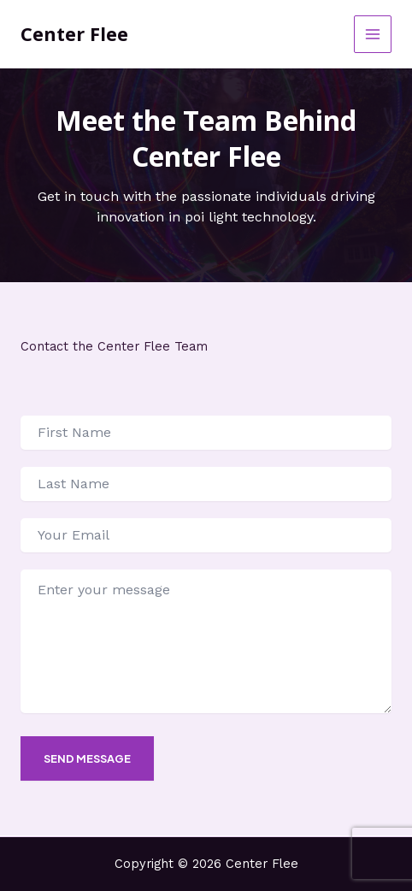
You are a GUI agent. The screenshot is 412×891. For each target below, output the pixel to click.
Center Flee (74, 33)
